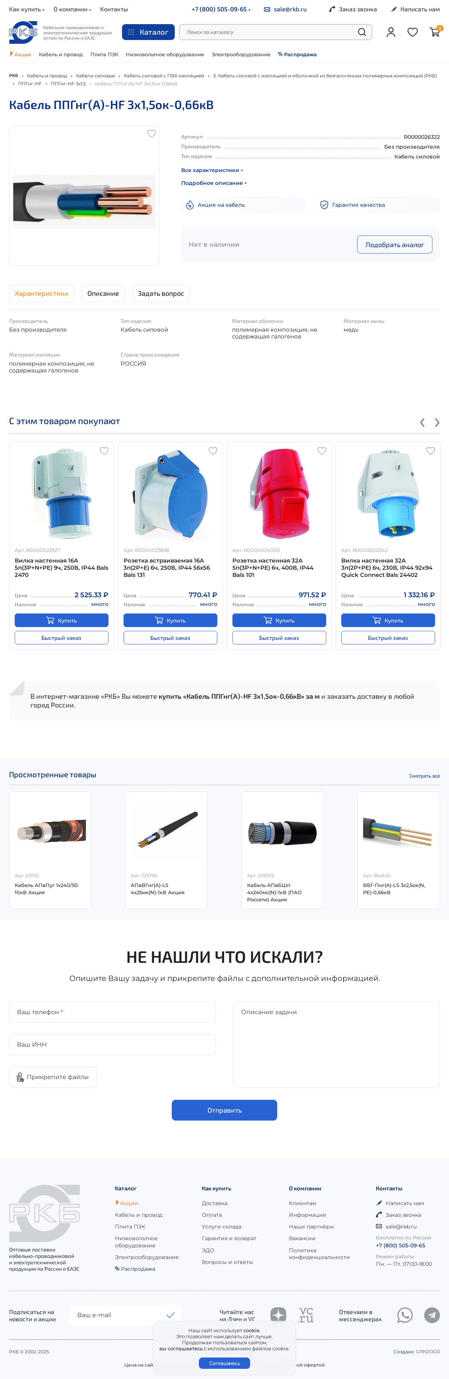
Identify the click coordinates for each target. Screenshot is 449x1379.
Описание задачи (269, 1012)
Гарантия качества (353, 205)
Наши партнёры (311, 1226)
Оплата (212, 1214)
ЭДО (208, 1250)
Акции (20, 54)
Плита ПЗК (104, 54)
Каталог (148, 31)
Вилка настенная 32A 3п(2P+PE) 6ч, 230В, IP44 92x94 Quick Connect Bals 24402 (386, 567)
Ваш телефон (40, 1012)
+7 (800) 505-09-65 (221, 8)
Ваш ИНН (32, 1044)
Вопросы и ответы (227, 1262)
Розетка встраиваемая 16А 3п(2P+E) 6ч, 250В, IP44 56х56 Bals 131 (167, 567)
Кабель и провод (61, 54)
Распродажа (297, 54)
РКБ (13, 75)
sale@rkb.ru (285, 8)
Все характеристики (212, 170)
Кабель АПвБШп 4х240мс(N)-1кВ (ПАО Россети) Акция (274, 892)
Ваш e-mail (94, 1315)
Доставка (215, 1203)
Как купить (26, 8)
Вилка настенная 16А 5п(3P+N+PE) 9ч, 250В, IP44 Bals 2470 (61, 567)
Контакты (114, 8)
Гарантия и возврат (229, 1238)
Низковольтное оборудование (165, 54)
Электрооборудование (241, 54)
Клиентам (302, 1203)
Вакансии (302, 1238)
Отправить (225, 1110)
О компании (72, 8)
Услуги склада (221, 1226)
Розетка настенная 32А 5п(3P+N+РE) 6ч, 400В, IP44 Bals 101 (272, 567)
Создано (417, 1351)
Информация (307, 1214)
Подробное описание (214, 183)
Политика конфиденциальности (319, 1254)
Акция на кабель (215, 205)
